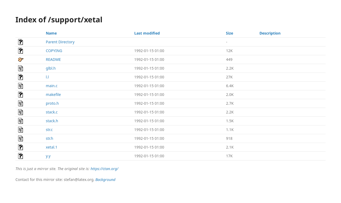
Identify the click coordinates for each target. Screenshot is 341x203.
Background (105, 179)
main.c (52, 85)
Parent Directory (60, 41)
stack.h (52, 120)
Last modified (147, 33)
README (53, 59)
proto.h (52, 103)
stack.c (52, 112)
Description (270, 33)
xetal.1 (51, 147)
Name (51, 33)
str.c (49, 129)
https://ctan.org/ (104, 168)
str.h (49, 138)
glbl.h (51, 68)
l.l (47, 76)
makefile (53, 94)
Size (229, 33)
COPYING (54, 50)
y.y (48, 155)
